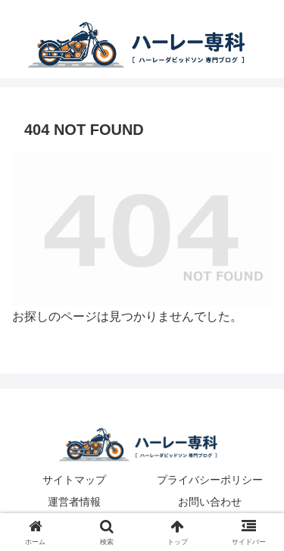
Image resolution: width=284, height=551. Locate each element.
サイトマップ (74, 480)
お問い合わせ (210, 502)
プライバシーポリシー (210, 480)
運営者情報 (74, 502)
